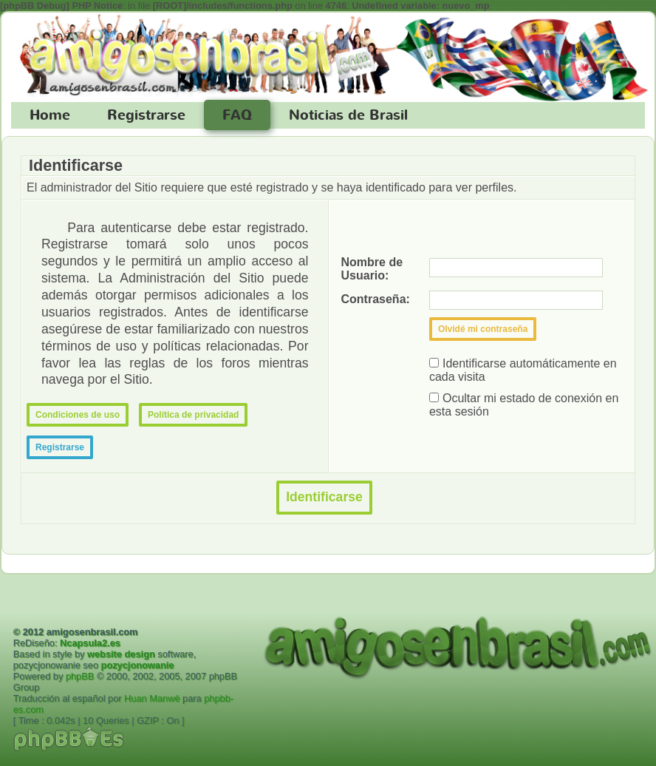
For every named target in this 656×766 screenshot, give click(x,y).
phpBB (80, 676)
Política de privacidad (193, 415)
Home (50, 115)
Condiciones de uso (77, 415)
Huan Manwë (152, 698)
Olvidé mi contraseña (482, 329)
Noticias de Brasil (348, 115)
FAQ (237, 115)
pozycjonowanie (137, 665)
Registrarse (146, 115)
